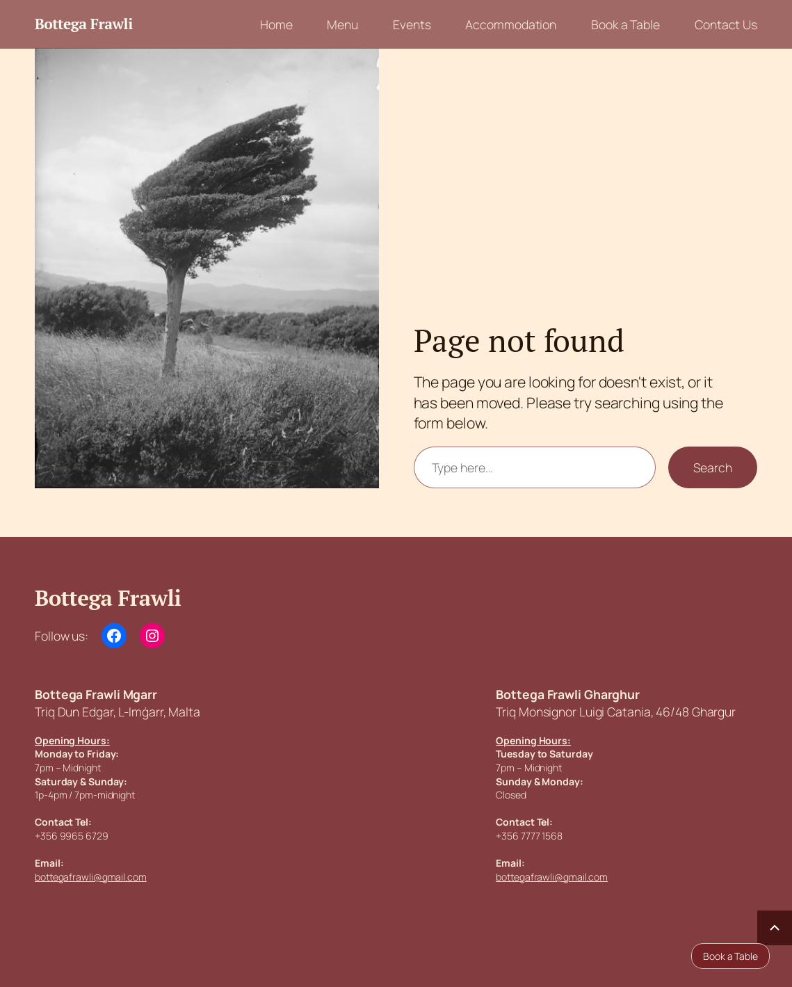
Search (712, 467)
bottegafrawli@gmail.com (91, 876)
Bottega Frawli (84, 23)
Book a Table (730, 956)
